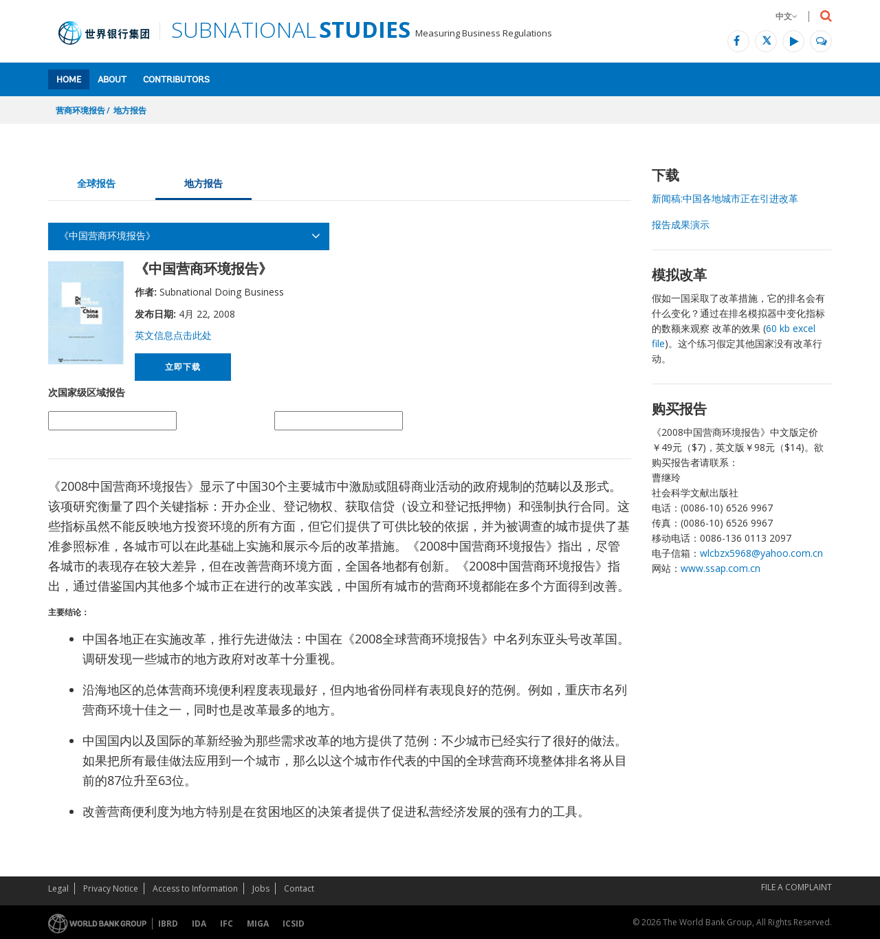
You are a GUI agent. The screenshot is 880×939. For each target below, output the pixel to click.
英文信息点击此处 (173, 335)
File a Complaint (796, 887)
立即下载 (182, 367)
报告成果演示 (681, 224)
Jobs (261, 888)
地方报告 (129, 110)
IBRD (168, 923)
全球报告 (96, 183)
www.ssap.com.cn (720, 568)
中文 (787, 16)
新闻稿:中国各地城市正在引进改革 (725, 198)
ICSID (294, 923)
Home (68, 80)
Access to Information (195, 888)
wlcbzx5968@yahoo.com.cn (761, 553)
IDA (199, 923)
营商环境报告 (80, 110)
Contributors (176, 80)
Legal (58, 888)
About (112, 80)
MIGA (258, 923)
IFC (226, 923)
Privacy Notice (110, 888)
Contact (299, 888)
